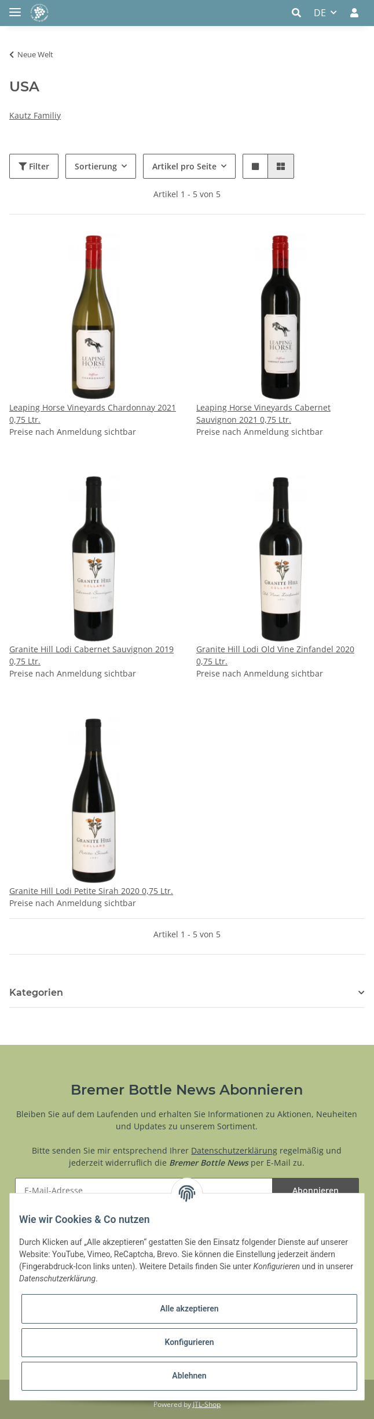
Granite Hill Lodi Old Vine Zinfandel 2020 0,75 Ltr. (275, 655)
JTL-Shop (207, 1404)
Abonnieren (315, 1190)
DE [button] (320, 12)
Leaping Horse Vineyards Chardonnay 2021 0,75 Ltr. (92, 413)
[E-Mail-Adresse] (144, 1190)
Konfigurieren (189, 1342)
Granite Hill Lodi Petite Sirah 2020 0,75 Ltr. (91, 890)
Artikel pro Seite (184, 166)
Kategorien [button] (36, 992)
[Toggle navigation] (15, 7)
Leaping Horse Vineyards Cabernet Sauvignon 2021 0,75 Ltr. (263, 413)
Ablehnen (189, 1375)
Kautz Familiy (35, 115)
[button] (299, 12)
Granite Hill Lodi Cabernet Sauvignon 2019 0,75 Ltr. (91, 655)
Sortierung (96, 166)
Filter (34, 166)
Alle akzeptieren (189, 1308)
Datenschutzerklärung (234, 1150)
